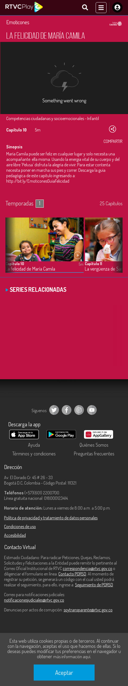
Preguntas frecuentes (94, 454)
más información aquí (71, 656)
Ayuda (34, 445)
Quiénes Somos (94, 445)
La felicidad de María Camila (30, 269)
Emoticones (17, 22)
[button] (116, 249)
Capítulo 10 (14, 263)
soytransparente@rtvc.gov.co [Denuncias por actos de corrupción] (88, 609)
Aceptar (64, 672)
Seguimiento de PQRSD (94, 584)
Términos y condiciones (34, 454)
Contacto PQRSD (72, 574)
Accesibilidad (15, 535)
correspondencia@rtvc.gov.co (87, 568)
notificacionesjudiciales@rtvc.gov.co (34, 600)
